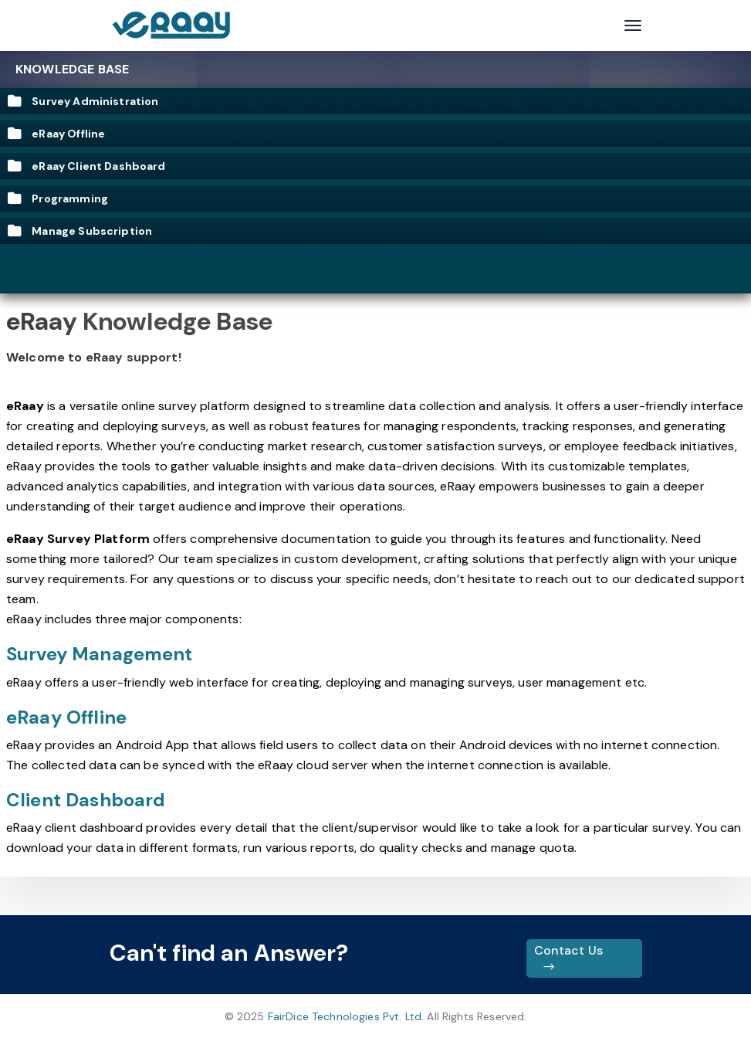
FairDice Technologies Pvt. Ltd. (346, 1016)
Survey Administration (83, 101)
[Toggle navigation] (633, 25)
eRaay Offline (56, 134)
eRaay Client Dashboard (87, 166)
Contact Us (569, 958)
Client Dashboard (85, 800)
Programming (58, 198)
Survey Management (99, 654)
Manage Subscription (80, 231)
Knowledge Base (72, 69)
